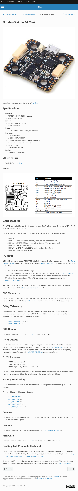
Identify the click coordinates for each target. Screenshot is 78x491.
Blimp (40, 7)
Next (71, 469)
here (31, 441)
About (34, 1)
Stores (28, 1)
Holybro (35, 103)
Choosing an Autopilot (27, 14)
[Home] (3, 14)
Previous (8, 469)
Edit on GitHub (69, 14)
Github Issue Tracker (44, 479)
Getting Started (11, 14)
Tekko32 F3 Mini (30, 301)
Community (20, 1)
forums (56, 477)
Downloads (10, 1)
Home (2, 1)
